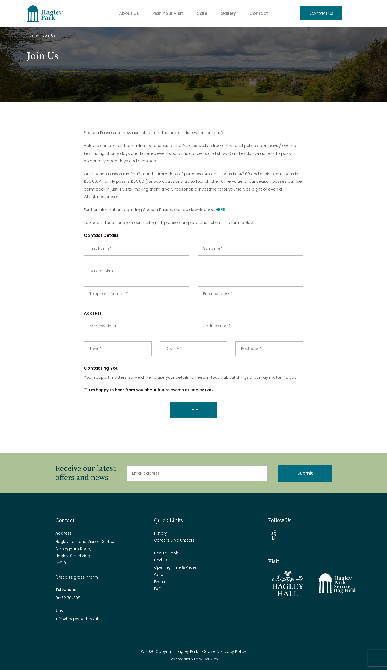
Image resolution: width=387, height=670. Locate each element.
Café (201, 13)
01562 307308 (67, 598)
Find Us (160, 560)
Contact (258, 13)
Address (93, 313)
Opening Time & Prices (175, 567)
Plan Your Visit (167, 13)
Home (32, 35)
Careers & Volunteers (174, 540)
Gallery (228, 13)
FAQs (159, 589)
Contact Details (101, 235)
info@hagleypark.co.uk (77, 619)
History (160, 533)
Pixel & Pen (210, 659)
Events (160, 581)
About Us (129, 13)
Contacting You (101, 368)
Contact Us (321, 13)
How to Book (166, 553)
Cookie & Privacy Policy (224, 651)
